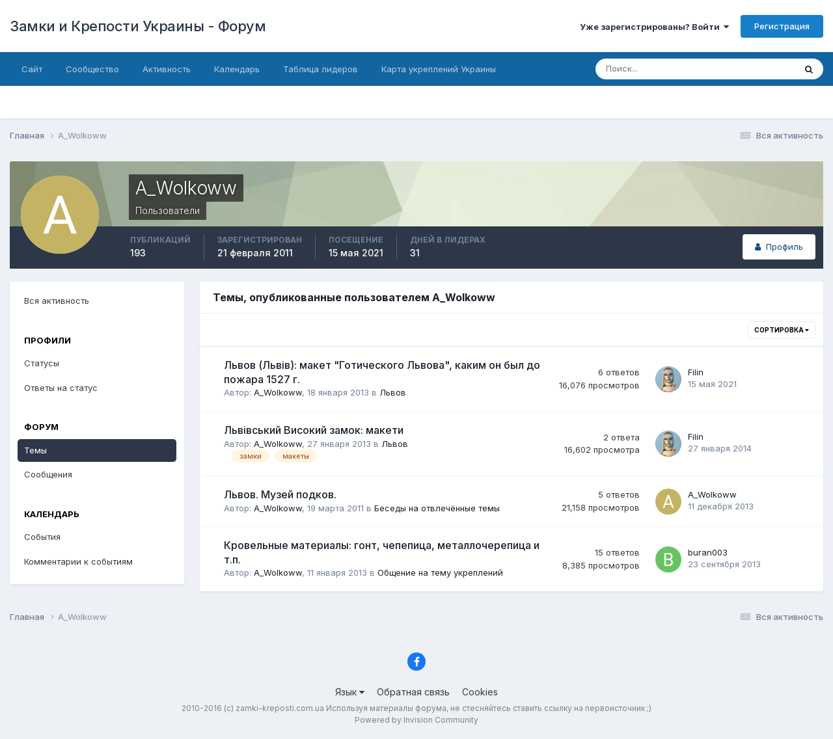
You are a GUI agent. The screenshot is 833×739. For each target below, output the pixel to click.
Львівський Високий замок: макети (313, 430)
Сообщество (92, 69)
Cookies (480, 691)
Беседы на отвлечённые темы (437, 508)
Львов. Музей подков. (280, 494)
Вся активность (56, 300)
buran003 (708, 552)
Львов (392, 392)
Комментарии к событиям (78, 561)
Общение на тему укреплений (440, 572)
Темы (35, 450)
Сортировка (781, 330)
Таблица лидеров (320, 69)
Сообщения (48, 474)
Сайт (31, 69)
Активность (167, 69)
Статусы (41, 363)
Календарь (237, 69)
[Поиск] (666, 69)
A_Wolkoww (278, 392)
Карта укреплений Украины (438, 69)
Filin (695, 372)
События (42, 536)
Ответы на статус (61, 388)
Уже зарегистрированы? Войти (654, 26)
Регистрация (782, 26)
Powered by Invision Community (416, 720)
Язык (349, 691)
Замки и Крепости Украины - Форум (138, 26)
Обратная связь (413, 691)
